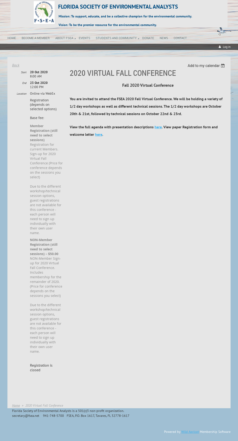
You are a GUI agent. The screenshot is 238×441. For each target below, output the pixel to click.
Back (15, 65)
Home (16, 405)
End (24, 83)
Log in (227, 47)
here (158, 127)
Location (21, 93)
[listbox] (207, 66)
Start (23, 72)
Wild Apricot (190, 432)
